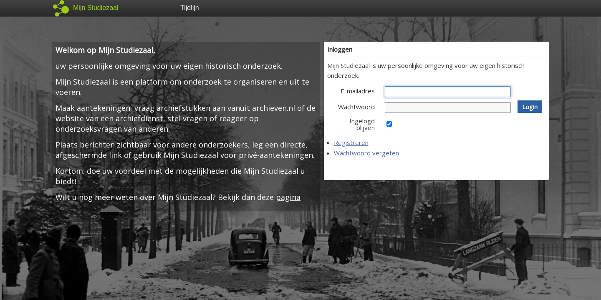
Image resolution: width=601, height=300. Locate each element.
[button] (530, 106)
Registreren (351, 142)
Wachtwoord (356, 106)
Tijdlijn (189, 7)
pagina (288, 197)
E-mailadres (358, 91)
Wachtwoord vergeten (366, 153)
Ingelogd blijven (362, 124)
